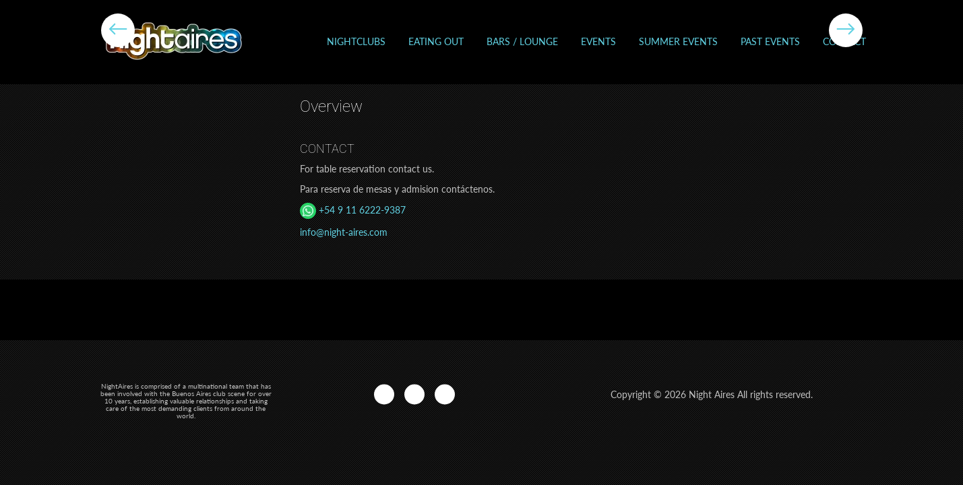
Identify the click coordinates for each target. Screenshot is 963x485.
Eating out (436, 41)
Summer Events (678, 41)
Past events (770, 41)
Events (598, 41)
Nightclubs (356, 41)
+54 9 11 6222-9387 (353, 210)
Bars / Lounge (522, 41)
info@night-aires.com (343, 232)
